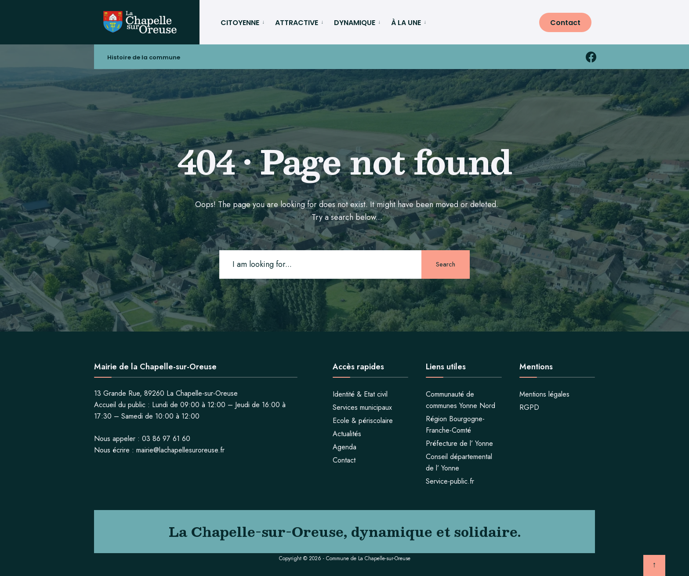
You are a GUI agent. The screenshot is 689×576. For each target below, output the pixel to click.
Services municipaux (362, 407)
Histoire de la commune (143, 57)
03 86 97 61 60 (166, 439)
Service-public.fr (450, 481)
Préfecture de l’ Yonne (459, 443)
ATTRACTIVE (296, 23)
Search (445, 264)
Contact (565, 23)
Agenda (344, 447)
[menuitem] (244, 21)
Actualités (347, 434)
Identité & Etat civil (360, 394)
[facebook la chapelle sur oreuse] (591, 57)
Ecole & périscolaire (363, 421)
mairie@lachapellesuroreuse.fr (180, 450)
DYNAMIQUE (354, 23)
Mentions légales (544, 394)
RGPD (529, 407)
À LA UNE (406, 23)
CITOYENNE (240, 23)
